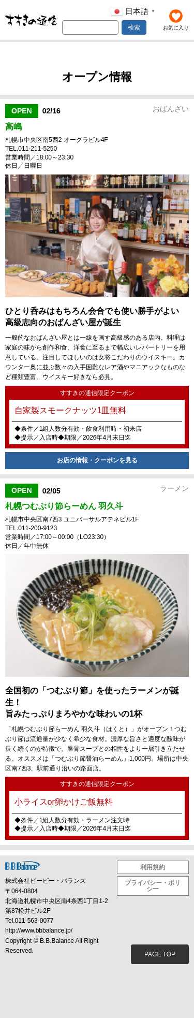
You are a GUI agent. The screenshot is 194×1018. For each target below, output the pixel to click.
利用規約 (152, 867)
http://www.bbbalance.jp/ (38, 930)
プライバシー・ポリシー (153, 886)
